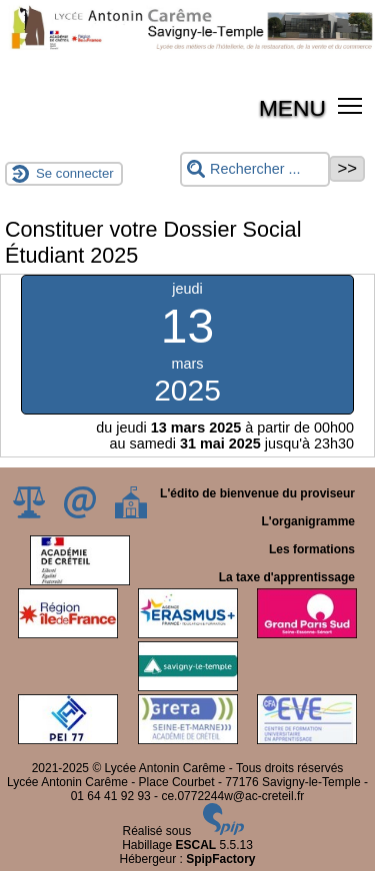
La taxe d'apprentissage (287, 577)
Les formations (312, 549)
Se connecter (75, 173)
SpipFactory (220, 859)
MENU (292, 108)
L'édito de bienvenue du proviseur (257, 493)
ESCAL (196, 845)
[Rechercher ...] (255, 169)
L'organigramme (308, 521)
